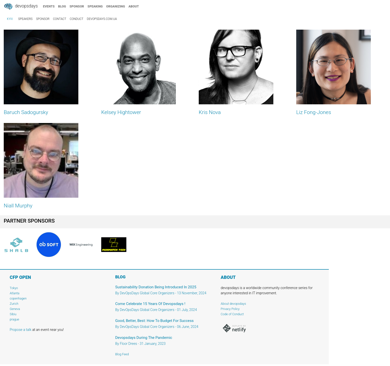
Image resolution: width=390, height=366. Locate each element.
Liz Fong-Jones (313, 112)
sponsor (76, 6)
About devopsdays (233, 303)
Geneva (15, 309)
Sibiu (13, 314)
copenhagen (18, 298)
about (134, 6)
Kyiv (10, 19)
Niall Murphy (18, 206)
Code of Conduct (232, 314)
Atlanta (14, 293)
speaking (95, 6)
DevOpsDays (20, 6)
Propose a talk (20, 330)
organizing (115, 6)
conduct (76, 19)
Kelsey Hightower (121, 112)
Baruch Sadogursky (26, 112)
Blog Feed (122, 354)
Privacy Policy (230, 309)
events (49, 6)
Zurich (14, 303)
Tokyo (14, 288)
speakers (25, 19)
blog (62, 6)
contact (59, 19)
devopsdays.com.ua (102, 19)
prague (14, 319)
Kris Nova (210, 112)
